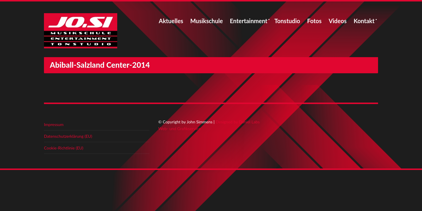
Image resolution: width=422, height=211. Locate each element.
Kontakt (364, 20)
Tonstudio (287, 20)
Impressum (54, 124)
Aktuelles (171, 20)
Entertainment (248, 20)
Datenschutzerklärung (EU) (68, 136)
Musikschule (206, 20)
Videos (337, 20)
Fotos (314, 20)
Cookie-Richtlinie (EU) (63, 147)
